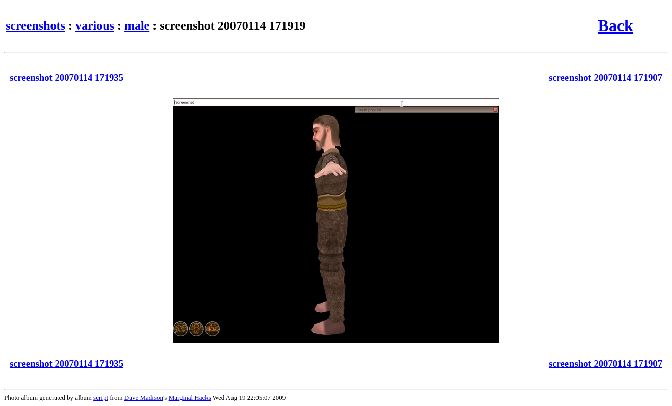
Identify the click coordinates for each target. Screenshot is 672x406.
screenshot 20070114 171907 (605, 77)
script (100, 397)
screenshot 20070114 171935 (66, 77)
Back (615, 25)
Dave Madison (143, 397)
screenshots (35, 25)
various (94, 25)
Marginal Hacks (190, 397)
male (136, 25)
